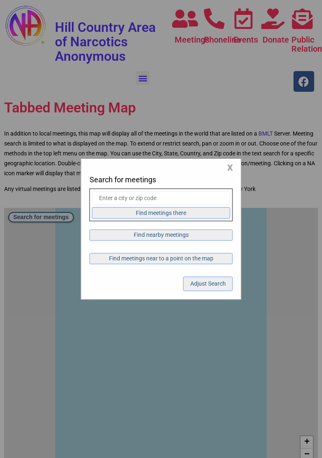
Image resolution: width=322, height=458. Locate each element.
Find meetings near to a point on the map (161, 258)
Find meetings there (161, 213)
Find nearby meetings (161, 234)
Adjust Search (208, 283)
